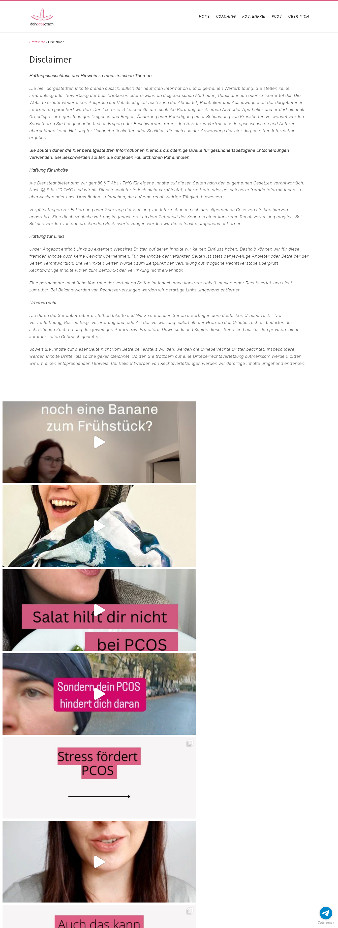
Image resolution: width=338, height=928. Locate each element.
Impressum (230, 878)
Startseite (37, 42)
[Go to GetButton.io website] (326, 922)
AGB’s (226, 863)
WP (24, 919)
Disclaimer (229, 856)
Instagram (229, 886)
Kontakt (227, 849)
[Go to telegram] (326, 913)
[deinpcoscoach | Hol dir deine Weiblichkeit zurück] (41, 15)
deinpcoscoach (29, 912)
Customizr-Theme (73, 919)
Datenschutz (231, 871)
